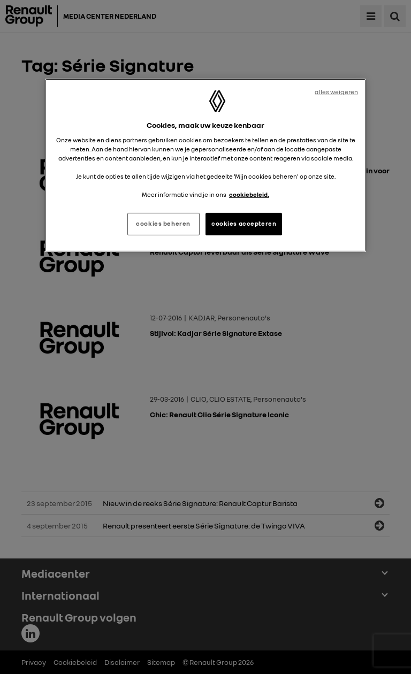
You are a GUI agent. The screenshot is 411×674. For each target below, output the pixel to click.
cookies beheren (163, 223)
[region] (205, 165)
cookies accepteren (243, 223)
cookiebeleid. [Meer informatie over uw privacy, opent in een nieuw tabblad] (249, 194)
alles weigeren (336, 92)
